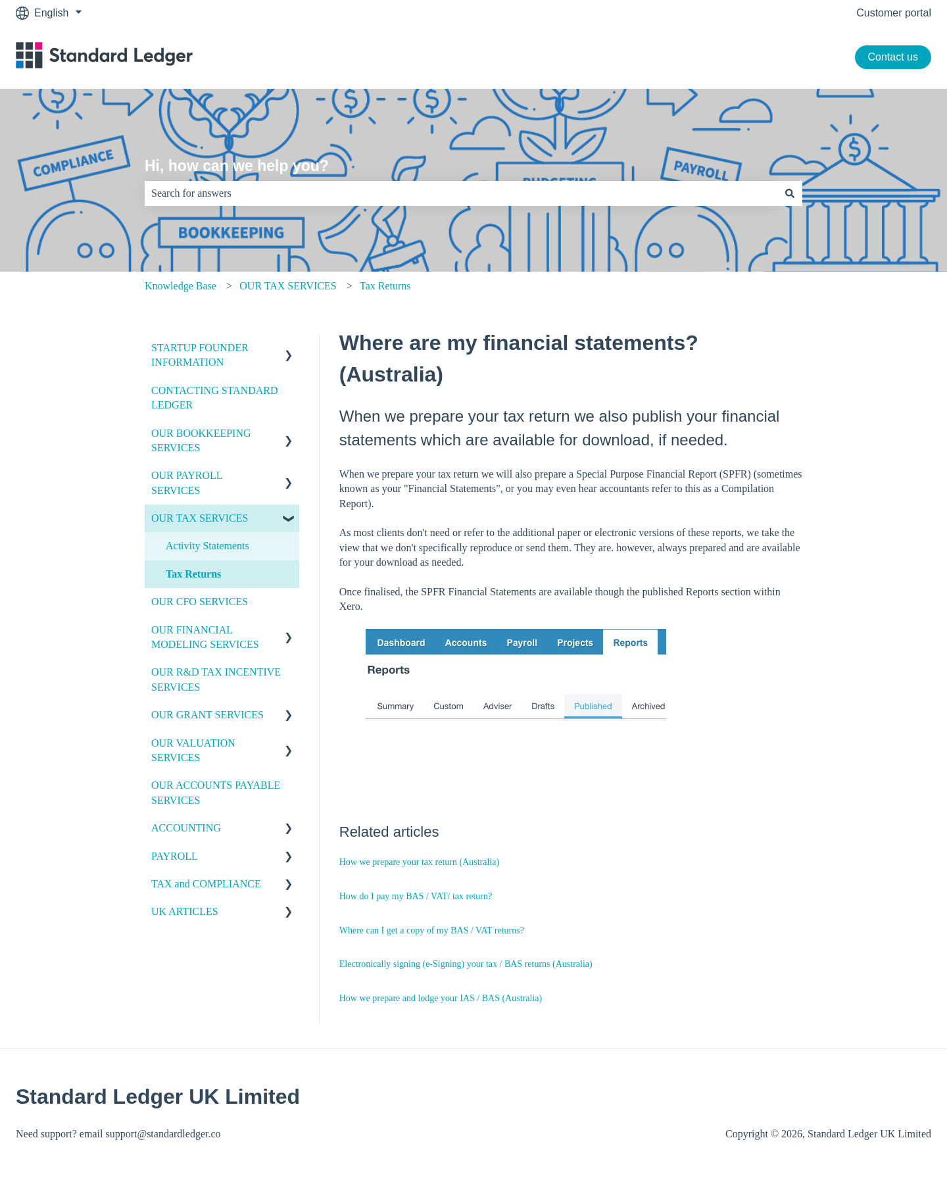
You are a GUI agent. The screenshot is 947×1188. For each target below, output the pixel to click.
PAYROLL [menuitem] (174, 856)
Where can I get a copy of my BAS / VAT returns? (431, 930)
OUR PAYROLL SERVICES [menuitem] (186, 482)
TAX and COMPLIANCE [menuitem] (206, 883)
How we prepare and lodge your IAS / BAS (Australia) (440, 998)
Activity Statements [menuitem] (207, 545)
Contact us (893, 56)
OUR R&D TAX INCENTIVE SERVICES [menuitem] (216, 679)
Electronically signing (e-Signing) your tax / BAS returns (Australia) (466, 964)
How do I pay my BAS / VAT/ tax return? (415, 896)
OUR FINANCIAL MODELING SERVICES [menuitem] (205, 637)
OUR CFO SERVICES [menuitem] (199, 601)
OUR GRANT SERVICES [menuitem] (207, 714)
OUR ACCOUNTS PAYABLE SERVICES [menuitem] (215, 792)
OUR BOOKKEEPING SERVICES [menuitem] (201, 440)
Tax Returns (385, 285)
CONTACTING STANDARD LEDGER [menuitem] (214, 397)
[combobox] (461, 193)
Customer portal (893, 12)
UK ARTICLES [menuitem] (184, 911)
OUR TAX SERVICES (287, 285)
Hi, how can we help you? (237, 165)
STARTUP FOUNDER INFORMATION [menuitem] (200, 355)
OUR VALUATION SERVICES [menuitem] (193, 750)
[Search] (789, 193)
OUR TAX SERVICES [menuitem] (199, 518)
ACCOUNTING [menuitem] (186, 827)
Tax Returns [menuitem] (193, 574)
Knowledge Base (180, 285)
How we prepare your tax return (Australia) (419, 862)
